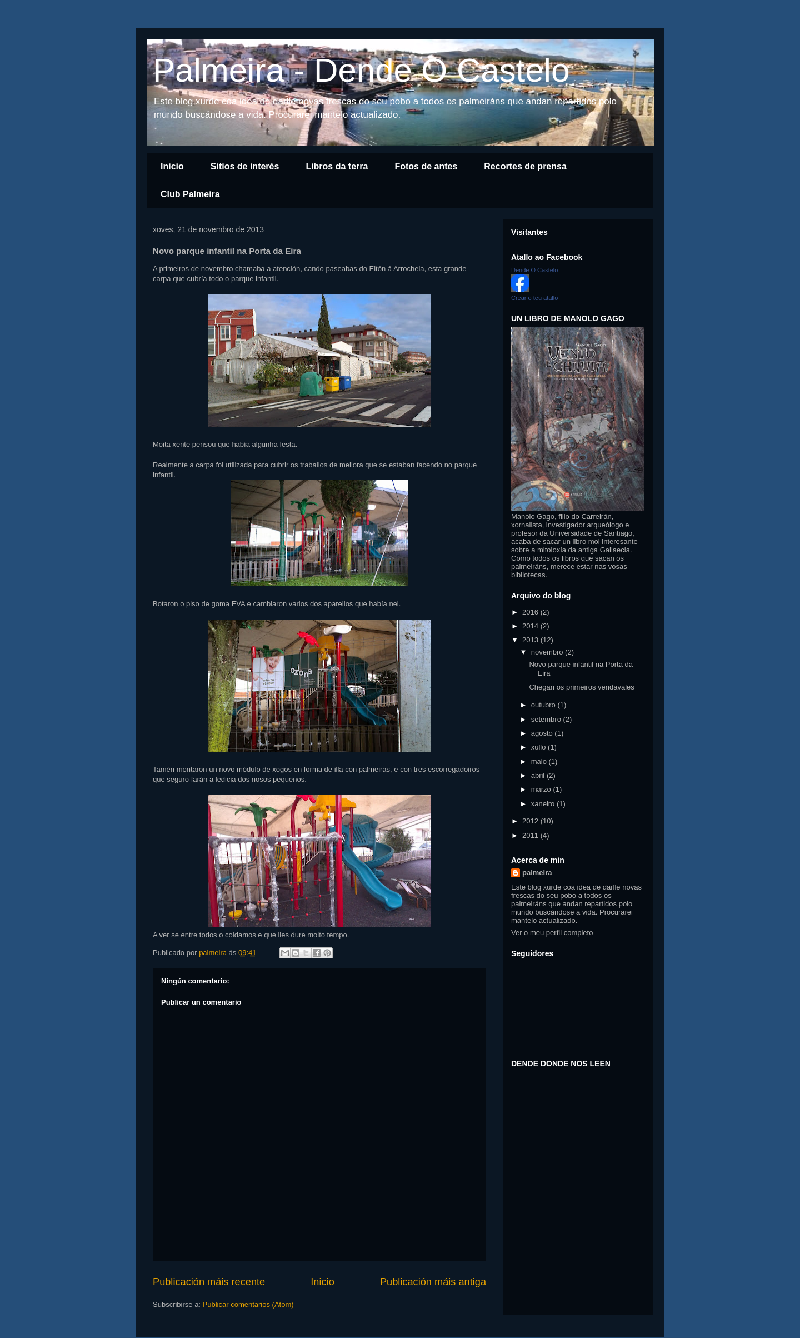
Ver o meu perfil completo (552, 932)
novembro (548, 652)
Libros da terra (337, 166)
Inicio (172, 166)
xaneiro (544, 804)
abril (539, 775)
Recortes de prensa (525, 166)
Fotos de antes (425, 166)
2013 (531, 640)
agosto (543, 733)
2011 (531, 835)
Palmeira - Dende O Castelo (361, 70)
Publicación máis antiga (433, 1281)
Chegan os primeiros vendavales (581, 687)
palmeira (537, 872)
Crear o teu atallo (534, 297)
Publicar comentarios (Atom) (248, 1304)
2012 (531, 821)
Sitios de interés (245, 166)
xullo (539, 747)
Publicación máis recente (209, 1281)
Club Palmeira (190, 194)
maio (540, 761)
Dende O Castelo (534, 270)
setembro (547, 719)
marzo (542, 789)
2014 (531, 626)
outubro (544, 705)
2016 (531, 612)
